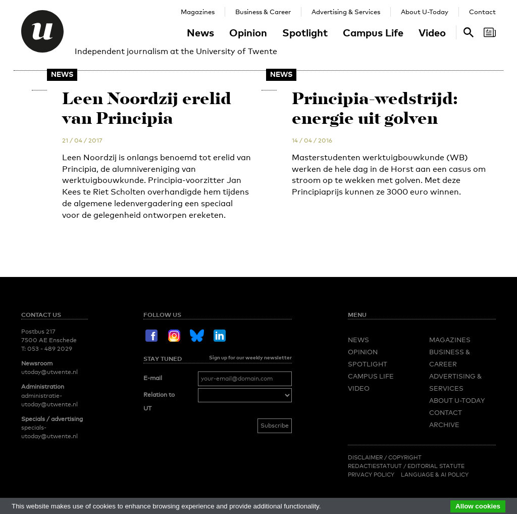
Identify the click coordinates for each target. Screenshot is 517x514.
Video (432, 32)
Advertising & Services (346, 12)
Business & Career (263, 12)
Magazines (198, 12)
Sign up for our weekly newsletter (250, 357)
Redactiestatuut (375, 466)
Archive (444, 424)
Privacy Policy (371, 474)
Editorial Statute (435, 466)
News (200, 32)
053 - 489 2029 (49, 348)
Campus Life (373, 32)
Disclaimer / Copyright (385, 457)
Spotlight (305, 32)
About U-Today (424, 12)
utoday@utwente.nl (49, 372)
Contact (482, 12)
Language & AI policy (435, 474)
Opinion (248, 32)
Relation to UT (159, 401)
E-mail (152, 378)
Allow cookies (477, 506)
